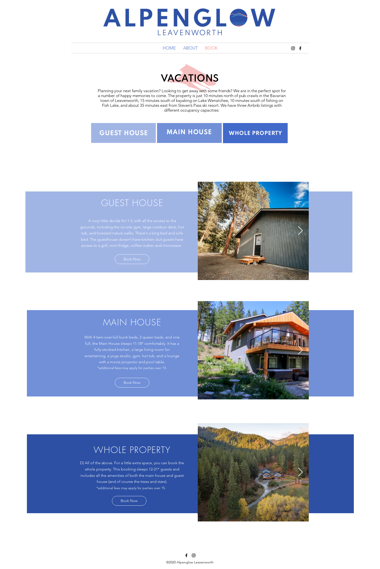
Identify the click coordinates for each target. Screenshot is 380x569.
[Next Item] (300, 231)
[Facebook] (186, 555)
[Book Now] (132, 259)
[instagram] (193, 555)
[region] (123, 133)
